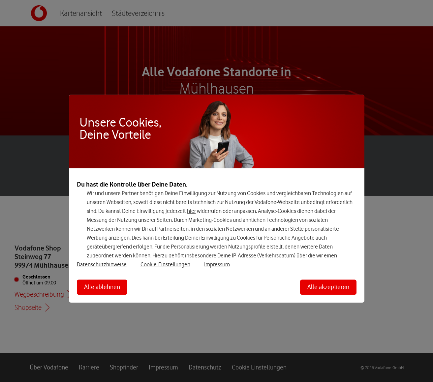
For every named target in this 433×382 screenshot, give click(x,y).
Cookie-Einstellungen (165, 264)
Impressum (217, 264)
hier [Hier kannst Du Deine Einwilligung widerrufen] (191, 211)
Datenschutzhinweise (102, 264)
